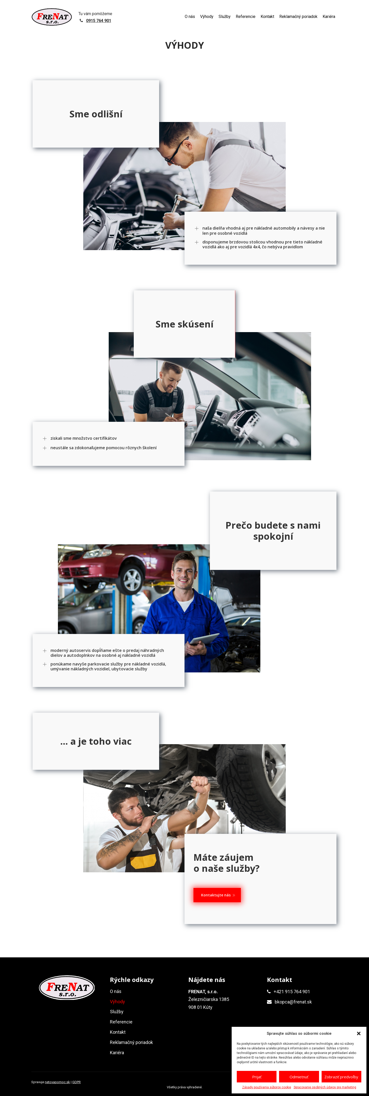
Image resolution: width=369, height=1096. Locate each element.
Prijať (256, 1076)
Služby (225, 16)
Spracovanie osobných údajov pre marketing (325, 1087)
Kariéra (329, 16)
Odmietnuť (299, 1076)
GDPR (76, 1082)
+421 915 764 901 (292, 991)
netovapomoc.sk (57, 1082)
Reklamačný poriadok (298, 16)
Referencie (245, 16)
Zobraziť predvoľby (341, 1076)
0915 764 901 (98, 20)
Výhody (206, 16)
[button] (358, 1033)
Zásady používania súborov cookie (266, 1087)
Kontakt (267, 16)
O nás (190, 16)
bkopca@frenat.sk (293, 1002)
